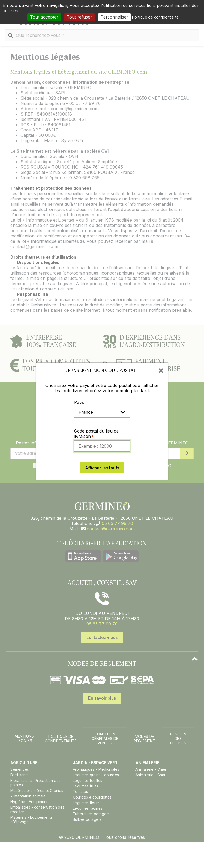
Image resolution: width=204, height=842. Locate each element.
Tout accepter (44, 17)
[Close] (161, 370)
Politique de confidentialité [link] (155, 17)
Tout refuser (79, 17)
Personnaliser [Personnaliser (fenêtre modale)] (114, 17)
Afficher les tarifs (102, 467)
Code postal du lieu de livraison (96, 433)
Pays (79, 402)
